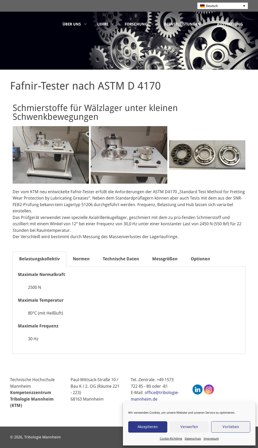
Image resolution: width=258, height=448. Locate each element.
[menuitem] (222, 6)
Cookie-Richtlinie (171, 438)
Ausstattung (230, 24)
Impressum (211, 438)
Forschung (142, 24)
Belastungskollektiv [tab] (39, 258)
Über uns (77, 24)
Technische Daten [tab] (121, 258)
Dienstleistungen (188, 24)
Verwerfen (189, 427)
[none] (222, 6)
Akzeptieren (148, 427)
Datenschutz (193, 438)
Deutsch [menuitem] (212, 6)
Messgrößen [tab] (165, 258)
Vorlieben (230, 427)
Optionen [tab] (200, 258)
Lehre (108, 24)
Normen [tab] (81, 258)
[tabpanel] (129, 310)
